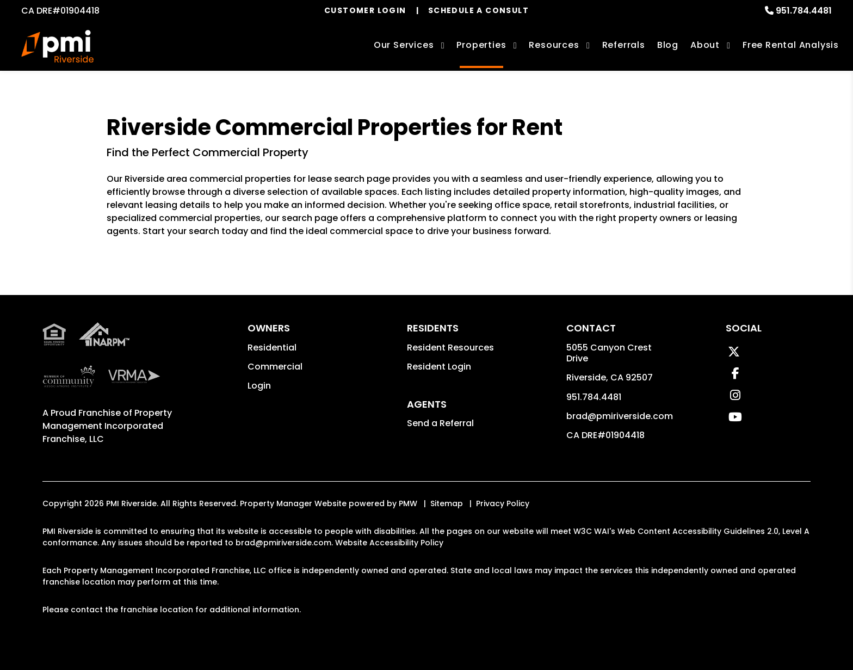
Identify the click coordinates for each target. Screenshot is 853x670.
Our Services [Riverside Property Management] (404, 45)
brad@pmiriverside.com (619, 416)
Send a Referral (440, 423)
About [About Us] (705, 45)
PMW (408, 503)
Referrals (623, 45)
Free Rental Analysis (791, 45)
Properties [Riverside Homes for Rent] (481, 45)
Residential (272, 347)
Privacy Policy (502, 503)
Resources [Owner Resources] (554, 45)
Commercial (275, 366)
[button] (734, 351)
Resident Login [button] (439, 366)
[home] (57, 46)
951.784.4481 (804, 10)
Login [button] (259, 385)
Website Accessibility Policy (389, 542)
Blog (667, 45)
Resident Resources (450, 347)
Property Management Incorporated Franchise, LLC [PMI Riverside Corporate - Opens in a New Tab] (107, 426)
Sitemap (446, 503)
